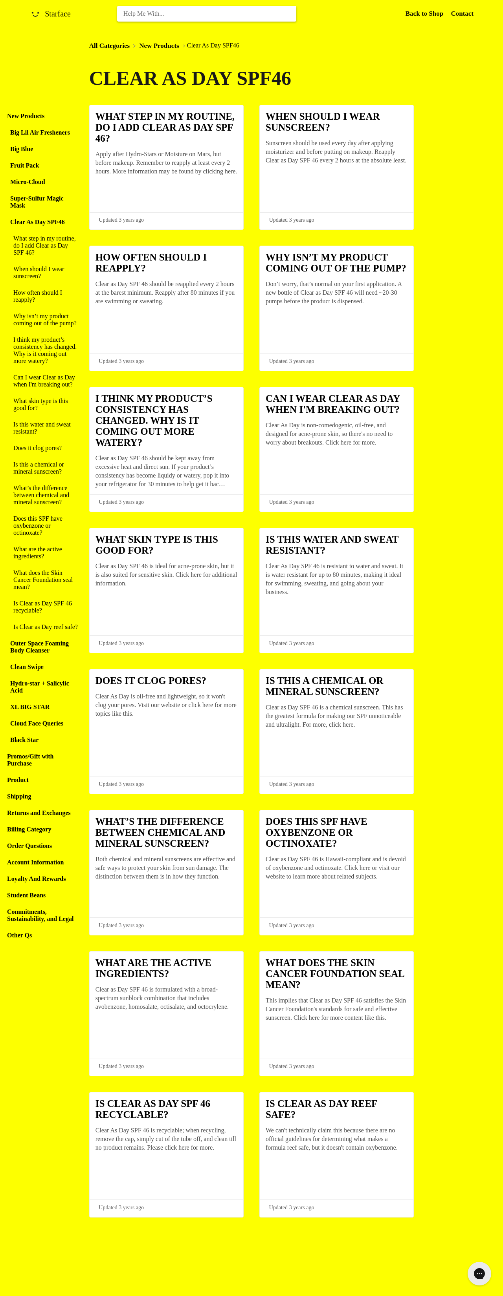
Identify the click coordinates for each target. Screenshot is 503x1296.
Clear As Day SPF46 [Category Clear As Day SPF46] (37, 222)
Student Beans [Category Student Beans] (26, 895)
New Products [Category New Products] (25, 116)
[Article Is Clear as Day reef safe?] (42, 627)
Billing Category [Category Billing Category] (29, 829)
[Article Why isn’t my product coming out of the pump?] (42, 319)
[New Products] (159, 45)
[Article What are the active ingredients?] (42, 552)
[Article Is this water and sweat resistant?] (42, 428)
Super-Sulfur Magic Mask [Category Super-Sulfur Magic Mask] (37, 202)
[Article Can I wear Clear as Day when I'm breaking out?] (42, 381)
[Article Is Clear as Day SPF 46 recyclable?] (42, 607)
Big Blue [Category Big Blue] (21, 149)
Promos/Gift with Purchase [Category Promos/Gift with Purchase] (30, 760)
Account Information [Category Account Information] (35, 862)
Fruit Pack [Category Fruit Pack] (24, 165)
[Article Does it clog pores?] (42, 448)
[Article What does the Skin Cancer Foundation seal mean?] (42, 580)
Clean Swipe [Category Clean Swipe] (27, 666)
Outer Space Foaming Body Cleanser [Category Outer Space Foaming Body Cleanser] (39, 647)
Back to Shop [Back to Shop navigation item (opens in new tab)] (425, 13)
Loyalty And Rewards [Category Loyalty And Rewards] (36, 878)
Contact (462, 13)
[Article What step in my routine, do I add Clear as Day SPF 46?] (42, 245)
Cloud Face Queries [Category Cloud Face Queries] (36, 723)
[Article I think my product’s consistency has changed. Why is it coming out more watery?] (42, 350)
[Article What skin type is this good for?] (42, 404)
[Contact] (462, 13)
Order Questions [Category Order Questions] (29, 845)
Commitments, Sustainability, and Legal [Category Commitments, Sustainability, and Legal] (40, 915)
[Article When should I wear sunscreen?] (42, 272)
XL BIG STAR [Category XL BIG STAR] (30, 707)
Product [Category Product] (18, 780)
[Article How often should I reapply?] (42, 296)
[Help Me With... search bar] (206, 14)
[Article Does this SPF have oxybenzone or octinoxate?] (42, 526)
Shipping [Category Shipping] (19, 796)
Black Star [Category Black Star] (24, 739)
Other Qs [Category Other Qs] (19, 935)
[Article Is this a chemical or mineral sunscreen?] (42, 468)
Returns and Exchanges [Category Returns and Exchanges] (39, 812)
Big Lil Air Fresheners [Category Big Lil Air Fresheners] (40, 132)
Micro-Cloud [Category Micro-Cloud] (27, 182)
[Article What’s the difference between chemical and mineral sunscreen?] (42, 495)
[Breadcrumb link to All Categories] (110, 45)
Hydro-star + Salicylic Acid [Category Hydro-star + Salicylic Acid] (39, 687)
